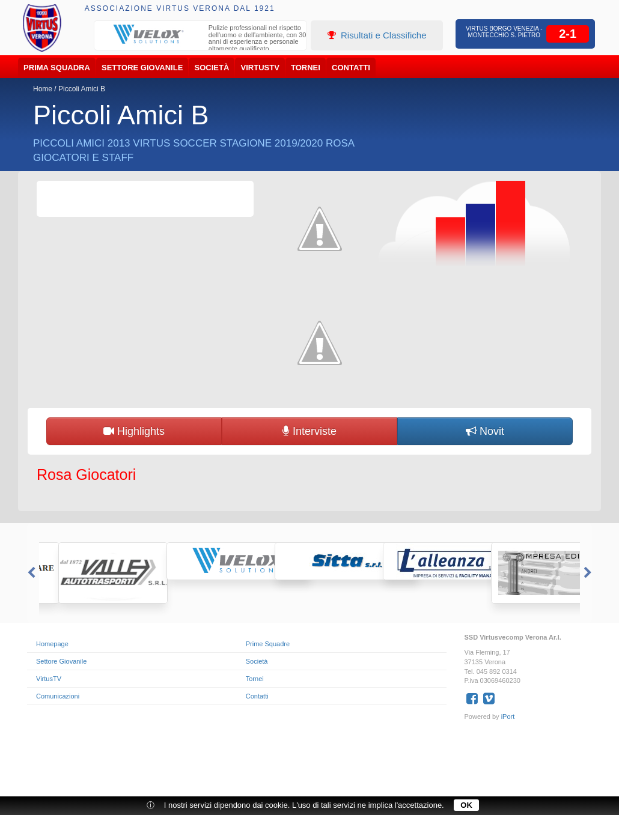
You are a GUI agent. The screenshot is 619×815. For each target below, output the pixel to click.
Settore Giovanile (142, 67)
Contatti (351, 67)
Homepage (52, 643)
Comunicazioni (57, 696)
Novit (485, 431)
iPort (508, 716)
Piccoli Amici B (81, 89)
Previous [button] (30, 573)
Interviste (309, 431)
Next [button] (589, 573)
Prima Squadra (56, 67)
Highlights (134, 431)
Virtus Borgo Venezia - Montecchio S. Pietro (504, 31)
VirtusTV (260, 67)
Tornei (305, 67)
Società (212, 67)
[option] (200, 39)
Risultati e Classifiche (377, 35)
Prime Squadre (268, 643)
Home (42, 89)
